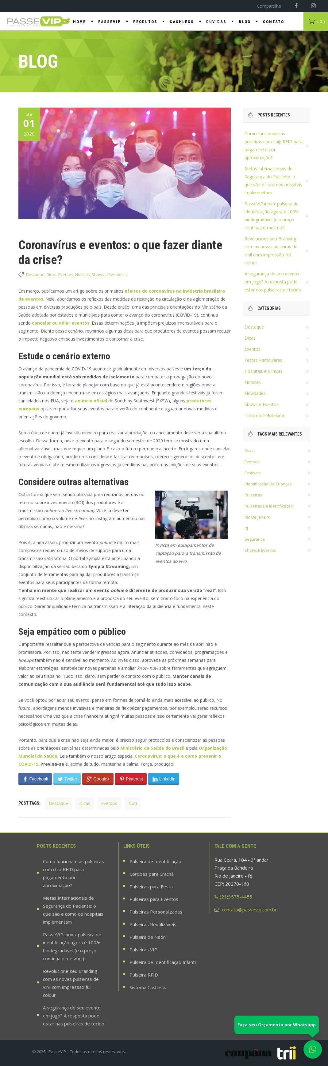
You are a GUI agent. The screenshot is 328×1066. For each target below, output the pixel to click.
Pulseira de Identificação (155, 861)
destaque (58, 803)
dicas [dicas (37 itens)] (250, 450)
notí (132, 803)
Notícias (82, 274)
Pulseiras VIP (143, 949)
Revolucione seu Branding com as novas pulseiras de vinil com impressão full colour (71, 983)
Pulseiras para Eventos (153, 899)
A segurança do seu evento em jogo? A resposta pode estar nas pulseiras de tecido (273, 282)
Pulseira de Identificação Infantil (163, 962)
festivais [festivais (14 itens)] (253, 473)
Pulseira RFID (143, 975)
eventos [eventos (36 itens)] (252, 461)
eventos (109, 803)
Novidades (255, 393)
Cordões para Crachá (151, 874)
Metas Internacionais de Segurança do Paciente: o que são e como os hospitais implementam (73, 910)
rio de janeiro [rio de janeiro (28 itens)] (258, 517)
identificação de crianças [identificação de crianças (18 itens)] (268, 484)
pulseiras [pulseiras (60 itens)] (253, 495)
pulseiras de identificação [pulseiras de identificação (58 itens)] (269, 506)
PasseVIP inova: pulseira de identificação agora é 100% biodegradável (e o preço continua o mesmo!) (72, 946)
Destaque (35, 274)
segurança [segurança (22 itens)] (255, 539)
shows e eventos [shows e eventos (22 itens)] (260, 550)
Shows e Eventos (108, 274)
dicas (84, 803)
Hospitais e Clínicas (264, 371)
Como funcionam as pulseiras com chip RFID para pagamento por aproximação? (73, 873)
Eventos (65, 274)
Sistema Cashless (147, 987)
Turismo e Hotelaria (264, 415)
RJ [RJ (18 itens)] (246, 528)
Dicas (51, 274)
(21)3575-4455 (233, 897)
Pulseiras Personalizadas (155, 912)
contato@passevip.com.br (245, 909)
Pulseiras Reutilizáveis (152, 924)
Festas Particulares (263, 360)
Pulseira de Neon (147, 937)
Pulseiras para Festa (151, 886)
